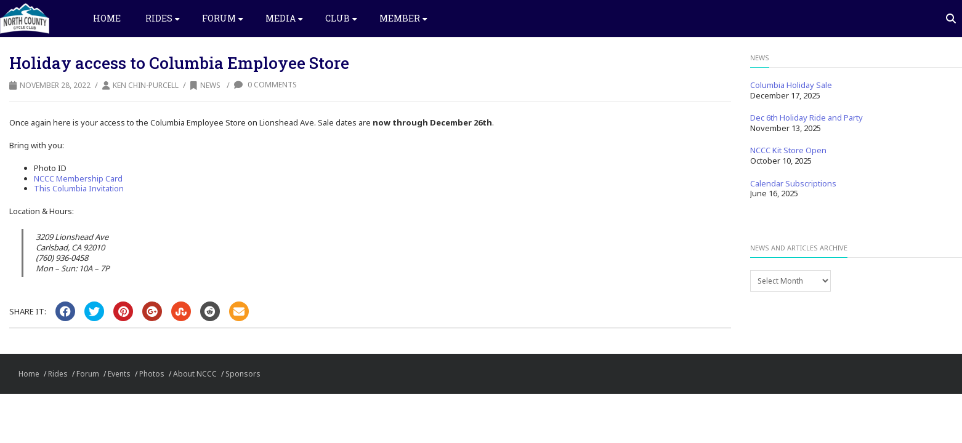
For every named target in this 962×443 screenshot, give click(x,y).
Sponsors (243, 374)
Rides (162, 18)
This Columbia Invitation (79, 188)
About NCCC (195, 374)
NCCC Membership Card (78, 178)
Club (341, 18)
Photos (151, 374)
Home (107, 18)
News (205, 85)
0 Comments (265, 84)
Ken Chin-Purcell (146, 85)
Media (284, 18)
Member (403, 18)
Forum (222, 18)
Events (119, 374)
